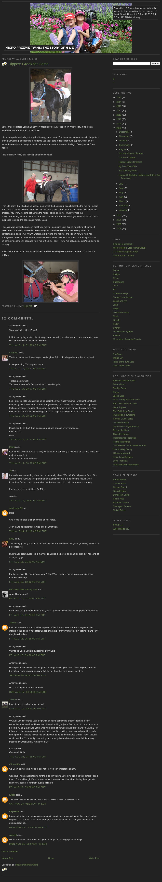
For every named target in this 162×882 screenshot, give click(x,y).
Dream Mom (119, 384)
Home (51, 858)
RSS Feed (118, 525)
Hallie (116, 308)
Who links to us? (121, 529)
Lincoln (116, 320)
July (121, 184)
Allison (12, 699)
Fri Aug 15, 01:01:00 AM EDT (27, 561)
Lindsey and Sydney (123, 331)
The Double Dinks (121, 365)
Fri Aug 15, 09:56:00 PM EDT (27, 655)
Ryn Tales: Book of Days (125, 403)
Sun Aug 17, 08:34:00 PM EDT (28, 708)
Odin (115, 285)
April (121, 197)
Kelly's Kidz (118, 498)
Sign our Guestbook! (123, 244)
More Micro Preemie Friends (127, 339)
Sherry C (13, 352)
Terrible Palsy (119, 388)
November (124, 136)
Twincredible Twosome (124, 415)
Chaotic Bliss (119, 483)
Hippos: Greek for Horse (28, 64)
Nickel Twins (119, 510)
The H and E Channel (123, 255)
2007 (119, 215)
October (123, 140)
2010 (119, 119)
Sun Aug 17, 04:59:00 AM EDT (28, 692)
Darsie (116, 270)
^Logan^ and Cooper (123, 297)
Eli (114, 289)
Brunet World (119, 479)
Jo (10, 470)
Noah (115, 316)
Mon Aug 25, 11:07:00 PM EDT (28, 844)
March (122, 201)
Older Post (94, 858)
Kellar (116, 324)
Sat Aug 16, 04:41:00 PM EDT (27, 675)
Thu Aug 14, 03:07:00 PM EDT (28, 389)
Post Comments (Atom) (26, 865)
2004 (119, 228)
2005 (119, 224)
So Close (117, 354)
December (124, 132)
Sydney (116, 328)
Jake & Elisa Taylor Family (126, 426)
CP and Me (14, 764)
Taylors (12, 622)
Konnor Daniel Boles (123, 418)
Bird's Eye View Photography (23, 589)
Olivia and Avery (121, 312)
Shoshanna (118, 282)
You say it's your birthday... (131, 153)
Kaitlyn (116, 274)
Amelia (116, 335)
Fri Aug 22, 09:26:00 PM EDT (27, 787)
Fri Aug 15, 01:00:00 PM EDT (27, 598)
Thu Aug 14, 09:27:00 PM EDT (28, 500)
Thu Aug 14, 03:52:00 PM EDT (28, 416)
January (123, 210)
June (122, 188)
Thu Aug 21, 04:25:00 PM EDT (28, 756)
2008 (119, 128)
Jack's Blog (118, 396)
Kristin (12, 795)
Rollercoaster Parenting (124, 438)
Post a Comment (10, 851)
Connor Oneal (120, 487)
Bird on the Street (121, 430)
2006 (119, 219)
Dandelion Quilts (121, 495)
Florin (116, 278)
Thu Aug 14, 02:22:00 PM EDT (28, 368)
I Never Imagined (121, 453)
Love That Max (120, 460)
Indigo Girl (118, 358)
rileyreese (14, 811)
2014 (119, 102)
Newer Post (7, 858)
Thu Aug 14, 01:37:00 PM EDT (28, 345)
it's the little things (121, 441)
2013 (119, 106)
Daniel (116, 392)
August (123, 149)
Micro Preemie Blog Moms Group (129, 248)
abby (11, 538)
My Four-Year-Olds (127, 166)
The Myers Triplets (122, 506)
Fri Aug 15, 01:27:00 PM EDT (27, 615)
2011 (119, 115)
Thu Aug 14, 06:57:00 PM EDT (28, 463)
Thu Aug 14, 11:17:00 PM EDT (28, 531)
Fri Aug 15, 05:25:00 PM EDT (27, 638)
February (124, 205)
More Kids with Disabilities (126, 464)
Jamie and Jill (16, 508)
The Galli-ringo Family (123, 411)
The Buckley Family (122, 449)
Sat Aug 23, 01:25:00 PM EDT (27, 804)
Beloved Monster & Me (124, 380)
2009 (119, 123)
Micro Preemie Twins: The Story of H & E (40, 47)
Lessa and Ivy (120, 301)
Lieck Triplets (119, 407)
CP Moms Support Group (125, 251)
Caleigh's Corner (121, 434)
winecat (13, 835)
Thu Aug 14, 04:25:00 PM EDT (28, 439)
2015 (119, 97)
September (124, 145)
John (115, 305)
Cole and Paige (120, 293)
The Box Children (126, 157)
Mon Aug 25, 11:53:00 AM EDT (28, 827)
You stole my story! (127, 170)
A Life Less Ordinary (123, 457)
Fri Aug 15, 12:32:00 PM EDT (27, 582)
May (121, 192)
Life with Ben (119, 491)
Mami (12, 447)
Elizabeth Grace (121, 502)
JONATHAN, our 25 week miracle (129, 445)
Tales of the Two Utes (123, 361)
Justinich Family (121, 422)
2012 (119, 110)
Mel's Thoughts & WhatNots (126, 399)
